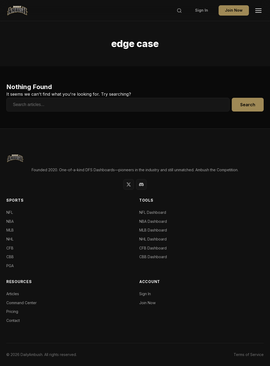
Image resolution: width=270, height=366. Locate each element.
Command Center (21, 302)
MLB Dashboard (153, 230)
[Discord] (141, 184)
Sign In (201, 10)
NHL (9, 239)
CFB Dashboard (153, 248)
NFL (9, 212)
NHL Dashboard (153, 239)
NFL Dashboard (152, 212)
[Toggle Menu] (258, 10)
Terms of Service (249, 354)
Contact (13, 320)
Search (247, 104)
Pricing (12, 311)
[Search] (179, 10)
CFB (9, 248)
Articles (12, 293)
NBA (10, 221)
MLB (10, 230)
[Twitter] (128, 184)
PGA (10, 265)
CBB (10, 256)
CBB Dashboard (153, 256)
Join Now (234, 10)
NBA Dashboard (153, 221)
